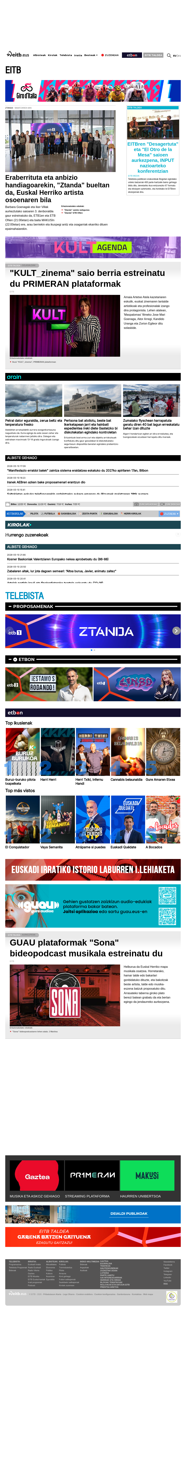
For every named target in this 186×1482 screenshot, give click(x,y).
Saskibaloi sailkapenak (69, 1282)
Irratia (78, 55)
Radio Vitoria (33, 1270)
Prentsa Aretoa (109, 1287)
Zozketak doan (108, 1271)
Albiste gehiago (22, 458)
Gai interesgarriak (111, 1278)
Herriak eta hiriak (110, 1280)
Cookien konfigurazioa (104, 1294)
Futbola (62, 1264)
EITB (13, 70)
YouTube (167, 1281)
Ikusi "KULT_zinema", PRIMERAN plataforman (34, 362)
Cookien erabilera (84, 1294)
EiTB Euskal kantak (36, 1279)
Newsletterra (169, 1262)
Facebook (168, 1265)
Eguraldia (50, 1279)
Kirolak (52, 55)
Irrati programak (35, 1282)
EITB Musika (33, 1276)
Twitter (166, 1268)
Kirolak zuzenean (66, 1285)
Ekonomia (50, 1267)
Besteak (89, 55)
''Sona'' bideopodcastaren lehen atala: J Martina (35, 1031)
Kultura (49, 1273)
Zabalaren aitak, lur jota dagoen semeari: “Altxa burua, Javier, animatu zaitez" (61, 571)
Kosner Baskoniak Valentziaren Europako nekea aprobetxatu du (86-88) (58, 559)
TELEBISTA (24, 596)
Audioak (83, 1270)
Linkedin (167, 1277)
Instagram (168, 1271)
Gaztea (31, 1273)
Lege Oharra (69, 1294)
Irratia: (32, 1261)
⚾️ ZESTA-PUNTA (88, 513)
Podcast (31, 1285)
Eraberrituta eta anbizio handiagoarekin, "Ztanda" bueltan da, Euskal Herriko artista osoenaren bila (57, 189)
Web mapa (148, 1294)
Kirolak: (64, 1261)
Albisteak (39, 55)
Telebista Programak (18, 1267)
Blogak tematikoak (111, 1282)
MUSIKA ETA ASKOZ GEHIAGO (35, 1196)
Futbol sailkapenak (67, 1279)
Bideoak (12, 1270)
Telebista (66, 55)
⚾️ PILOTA (32, 513)
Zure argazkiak (145, 504)
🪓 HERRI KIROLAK (131, 513)
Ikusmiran (50, 1276)
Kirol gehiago (65, 1276)
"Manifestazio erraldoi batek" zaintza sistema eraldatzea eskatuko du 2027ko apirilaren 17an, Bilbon (77, 470)
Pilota (61, 1270)
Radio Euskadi (34, 1267)
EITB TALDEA (153, 55)
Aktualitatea (51, 1264)
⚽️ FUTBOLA (48, 513)
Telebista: (14, 1261)
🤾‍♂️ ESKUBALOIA (109, 513)
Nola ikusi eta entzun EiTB (115, 1285)
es (179, 55)
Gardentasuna (123, 1294)
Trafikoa (105, 1266)
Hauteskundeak (109, 1268)
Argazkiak (84, 1267)
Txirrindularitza (65, 1267)
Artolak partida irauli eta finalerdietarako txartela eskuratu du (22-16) (55, 583)
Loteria (104, 1273)
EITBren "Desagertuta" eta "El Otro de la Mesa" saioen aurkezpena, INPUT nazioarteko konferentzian (152, 157)
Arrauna (62, 1273)
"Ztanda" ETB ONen (73, 213)
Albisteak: (52, 1261)
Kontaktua (136, 1294)
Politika (49, 1270)
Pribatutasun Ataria (52, 1294)
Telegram (168, 1274)
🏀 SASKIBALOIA (67, 513)
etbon (27, 659)
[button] (91, 650)
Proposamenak (33, 606)
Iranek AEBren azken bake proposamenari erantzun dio (46, 482)
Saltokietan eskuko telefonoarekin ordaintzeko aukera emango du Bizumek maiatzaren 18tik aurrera (77, 494)
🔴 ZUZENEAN (168, 514)
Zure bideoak (170, 504)
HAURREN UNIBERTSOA (140, 1196)
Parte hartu (107, 1275)
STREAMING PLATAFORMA (87, 1196)
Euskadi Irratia (34, 1264)
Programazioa (15, 1264)
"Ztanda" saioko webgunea (76, 210)
